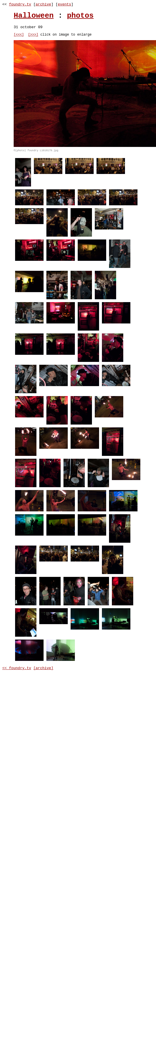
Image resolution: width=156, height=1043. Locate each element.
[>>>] (33, 35)
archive (43, 4)
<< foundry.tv (16, 669)
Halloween (34, 15)
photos (80, 15)
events (64, 4)
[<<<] (19, 35)
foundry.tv (20, 4)
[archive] (43, 669)
